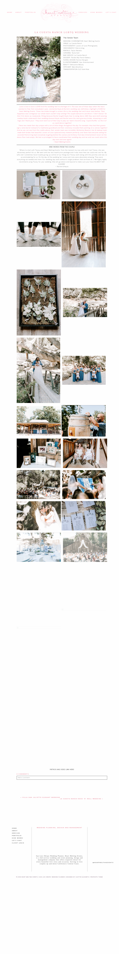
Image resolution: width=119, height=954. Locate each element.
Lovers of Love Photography (87, 46)
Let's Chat (111, 12)
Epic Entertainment (86, 62)
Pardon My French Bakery (81, 58)
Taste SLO (75, 53)
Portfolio (30, 12)
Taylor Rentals (76, 50)
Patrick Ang (79, 48)
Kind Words (97, 12)
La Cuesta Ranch (75, 43)
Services (83, 12)
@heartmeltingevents (103, 947)
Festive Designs (82, 60)
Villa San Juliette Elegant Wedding (41, 882)
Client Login (18, 928)
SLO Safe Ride (83, 69)
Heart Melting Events (92, 41)
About (19, 12)
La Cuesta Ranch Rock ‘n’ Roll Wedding (80, 883)
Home (9, 12)
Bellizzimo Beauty (77, 65)
